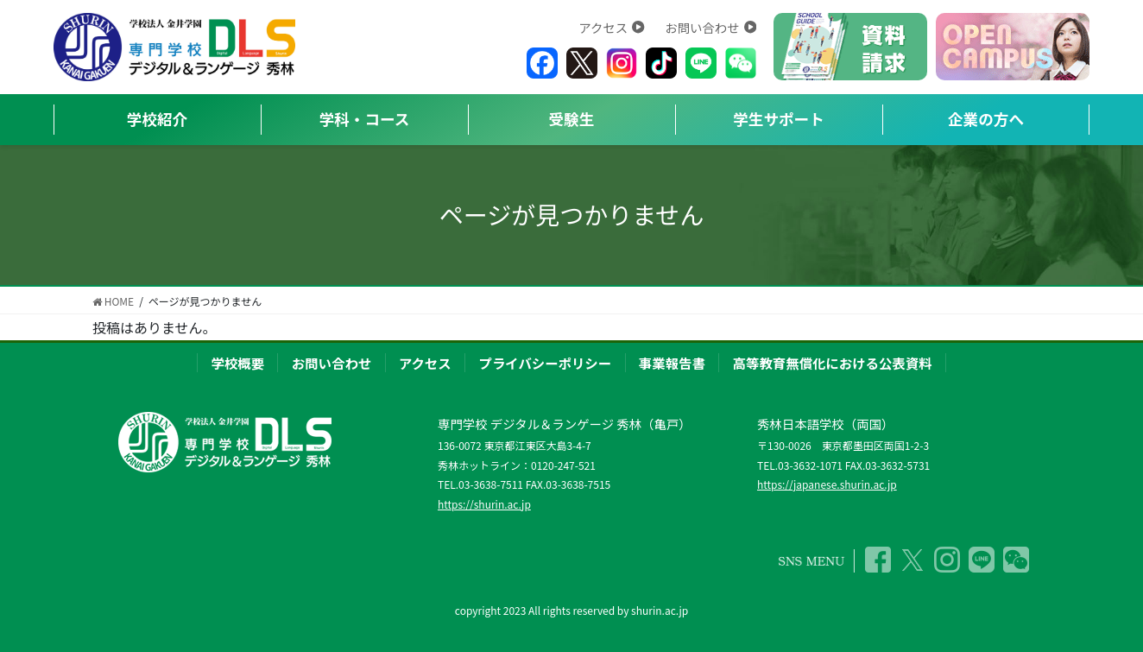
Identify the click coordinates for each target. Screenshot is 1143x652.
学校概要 (237, 362)
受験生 (572, 119)
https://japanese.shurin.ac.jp (827, 484)
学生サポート (778, 119)
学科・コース (364, 119)
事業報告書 (672, 362)
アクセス (611, 27)
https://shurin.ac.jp (484, 504)
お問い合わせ (710, 27)
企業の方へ (986, 119)
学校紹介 (157, 119)
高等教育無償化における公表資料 (832, 362)
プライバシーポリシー (545, 362)
